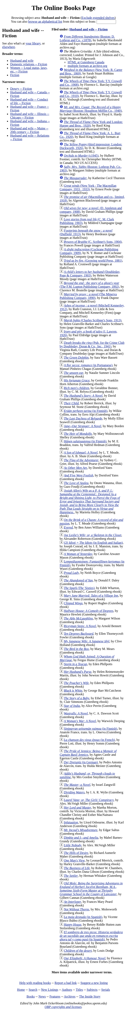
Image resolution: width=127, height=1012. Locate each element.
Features (54, 996)
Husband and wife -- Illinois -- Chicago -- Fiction (29, 115)
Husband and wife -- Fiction (88, 29)
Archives (69, 996)
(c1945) (81, 155)
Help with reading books (35, 983)
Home (21, 989)
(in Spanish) (83, 917)
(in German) (81, 762)
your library (33, 43)
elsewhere (8, 47)
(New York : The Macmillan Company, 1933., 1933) (88, 187)
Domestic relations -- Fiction (28, 64)
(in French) (89, 740)
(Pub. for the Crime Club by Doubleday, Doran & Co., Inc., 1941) (92, 344)
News (42, 996)
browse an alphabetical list (45, 21)
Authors (67, 989)
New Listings (49, 989)
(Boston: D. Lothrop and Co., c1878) (87, 38)
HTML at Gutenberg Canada (86, 62)
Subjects (92, 989)
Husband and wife (21, 60)
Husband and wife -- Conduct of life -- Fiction (29, 101)
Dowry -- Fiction (21, 88)
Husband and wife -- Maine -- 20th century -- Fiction (29, 130)
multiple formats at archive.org (87, 66)
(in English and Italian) (93, 542)
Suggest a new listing (94, 983)
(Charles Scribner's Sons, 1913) (92, 320)
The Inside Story (90, 996)
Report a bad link (66, 983)
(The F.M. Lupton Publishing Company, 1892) (89, 284)
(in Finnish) (85, 411)
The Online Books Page (63, 7)
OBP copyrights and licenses (63, 1007)
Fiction (14, 75)
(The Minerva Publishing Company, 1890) (88, 296)
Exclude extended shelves (98, 17)
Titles (79, 989)
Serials (105, 989)
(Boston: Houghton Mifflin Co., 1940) (91, 108)
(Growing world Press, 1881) (93, 260)
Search (33, 989)
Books (31, 996)
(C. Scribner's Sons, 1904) (93, 241)
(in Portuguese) (88, 365)
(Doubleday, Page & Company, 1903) (90, 273)
